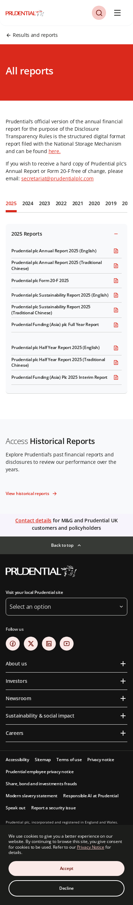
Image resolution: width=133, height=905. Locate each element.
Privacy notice (100, 760)
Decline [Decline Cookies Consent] (66, 888)
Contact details (33, 520)
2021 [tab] (77, 203)
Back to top (62, 545)
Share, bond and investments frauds (41, 784)
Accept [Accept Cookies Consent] (66, 868)
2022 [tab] (61, 203)
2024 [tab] (27, 203)
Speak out (16, 808)
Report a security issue (53, 808)
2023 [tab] (44, 203)
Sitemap (43, 760)
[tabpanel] (66, 307)
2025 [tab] (11, 203)
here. (55, 151)
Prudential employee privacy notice (40, 772)
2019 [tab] (110, 203)
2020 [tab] (94, 203)
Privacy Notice (90, 847)
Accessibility (17, 760)
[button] (99, 13)
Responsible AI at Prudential (90, 796)
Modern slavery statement (31, 796)
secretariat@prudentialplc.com (57, 178)
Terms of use (69, 760)
